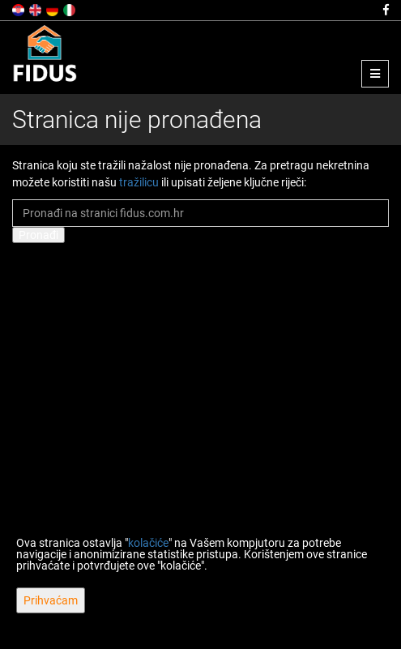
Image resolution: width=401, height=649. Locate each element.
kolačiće (148, 542)
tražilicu (139, 182)
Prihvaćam (50, 600)
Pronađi (38, 234)
